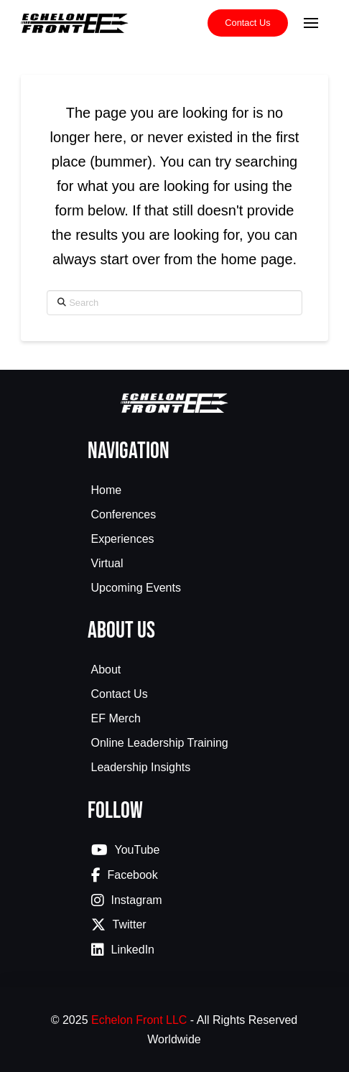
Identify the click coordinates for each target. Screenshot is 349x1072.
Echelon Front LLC (139, 1020)
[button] (311, 23)
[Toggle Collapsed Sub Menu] (175, 516)
